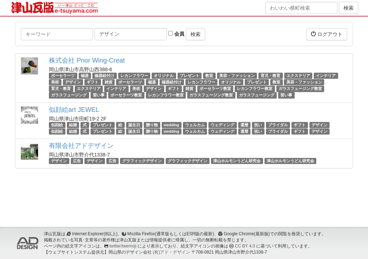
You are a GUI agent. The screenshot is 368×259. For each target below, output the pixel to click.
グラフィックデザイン (142, 161)
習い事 (99, 95)
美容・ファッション (237, 75)
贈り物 (152, 125)
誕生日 (134, 125)
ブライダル (278, 125)
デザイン (73, 82)
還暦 (244, 125)
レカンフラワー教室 (254, 88)
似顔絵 (57, 125)
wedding (171, 125)
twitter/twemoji (122, 246)
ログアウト (326, 34)
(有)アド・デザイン (171, 252)
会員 (176, 34)
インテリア (326, 75)
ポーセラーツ (63, 75)
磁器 (85, 75)
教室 (209, 75)
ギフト (92, 82)
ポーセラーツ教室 (215, 88)
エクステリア (298, 75)
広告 (77, 161)
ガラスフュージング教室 (300, 88)
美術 (55, 82)
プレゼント (189, 75)
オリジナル (164, 75)
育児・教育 (270, 75)
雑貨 (108, 82)
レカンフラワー (134, 75)
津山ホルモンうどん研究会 (237, 161)
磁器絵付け (104, 75)
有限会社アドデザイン (81, 145)
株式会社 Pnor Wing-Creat (87, 60)
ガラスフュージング (69, 95)
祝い (258, 125)
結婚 (73, 125)
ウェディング (222, 125)
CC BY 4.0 (245, 246)
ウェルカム (195, 125)
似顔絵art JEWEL (74, 109)
